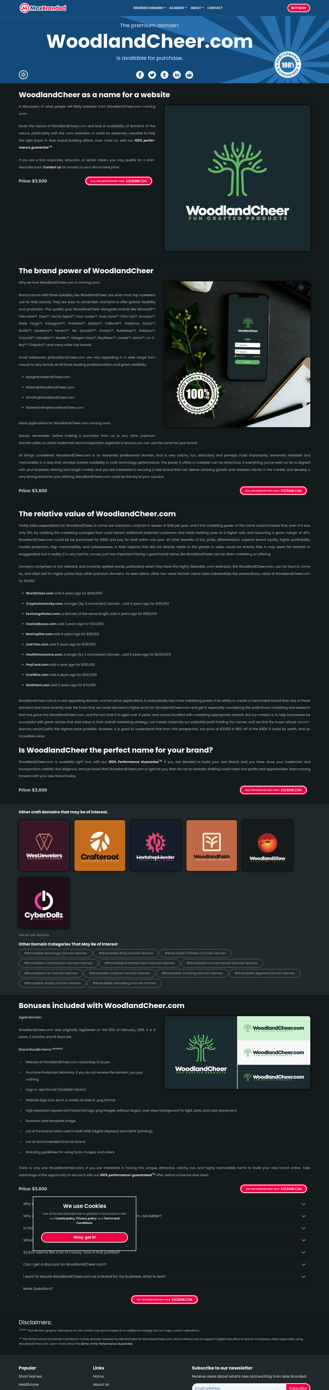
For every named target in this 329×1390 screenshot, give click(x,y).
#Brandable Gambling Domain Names (127, 919)
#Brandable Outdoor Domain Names (122, 909)
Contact (214, 8)
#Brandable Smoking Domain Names (197, 909)
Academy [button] (177, 8)
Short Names (30, 1312)
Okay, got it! (84, 1237)
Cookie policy (65, 1218)
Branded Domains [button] (148, 8)
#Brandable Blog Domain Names (128, 889)
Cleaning (27, 1353)
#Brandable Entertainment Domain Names (143, 899)
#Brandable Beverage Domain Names (57, 889)
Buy (298, 8)
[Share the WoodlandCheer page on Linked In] (177, 75)
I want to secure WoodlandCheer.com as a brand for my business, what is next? (94, 1212)
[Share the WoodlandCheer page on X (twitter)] (152, 75)
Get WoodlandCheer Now (262, 1125)
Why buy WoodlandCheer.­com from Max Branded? (68, 1140)
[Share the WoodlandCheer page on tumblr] (164, 75)
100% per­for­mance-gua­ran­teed (127, 1111)
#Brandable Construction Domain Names (59, 899)
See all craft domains (34, 871)
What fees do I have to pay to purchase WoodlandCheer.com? (79, 1176)
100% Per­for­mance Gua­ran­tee (135, 762)
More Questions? (38, 1225)
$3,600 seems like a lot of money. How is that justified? (71, 1188)
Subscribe (298, 1324)
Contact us (52, 167)
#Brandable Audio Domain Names (53, 919)
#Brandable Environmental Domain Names (227, 899)
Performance (30, 1337)
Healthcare (29, 1320)
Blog (23, 1328)
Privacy (99, 1345)
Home (98, 1312)
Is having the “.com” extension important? (60, 1164)
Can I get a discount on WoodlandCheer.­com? (65, 1200)
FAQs (97, 1328)
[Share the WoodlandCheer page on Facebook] (139, 75)
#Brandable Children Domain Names (200, 889)
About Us (101, 1320)
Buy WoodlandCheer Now (108, 181)
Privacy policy (86, 1218)
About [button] (196, 8)
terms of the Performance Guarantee (106, 1280)
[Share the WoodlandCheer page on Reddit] (189, 75)
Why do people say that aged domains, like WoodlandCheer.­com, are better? (92, 1152)
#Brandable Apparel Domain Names (271, 909)
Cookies (100, 1353)
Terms (98, 1337)
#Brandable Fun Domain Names (52, 909)
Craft (23, 1345)
